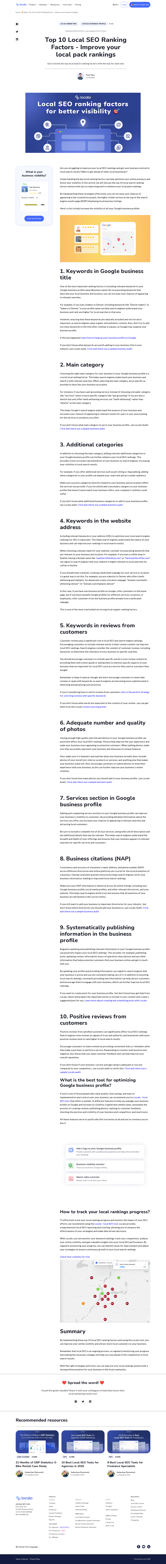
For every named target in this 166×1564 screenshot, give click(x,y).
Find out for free (34, 218)
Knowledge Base (137, 1513)
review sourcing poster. (95, 706)
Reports (52, 1520)
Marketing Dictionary (138, 1510)
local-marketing (68, 24)
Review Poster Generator (84, 1524)
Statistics (109, 1503)
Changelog (135, 1520)
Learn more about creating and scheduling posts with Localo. (116, 1000)
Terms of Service (22, 1559)
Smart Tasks (79, 1506)
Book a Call (110, 1526)
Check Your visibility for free (75, 1256)
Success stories (136, 1507)
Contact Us (110, 1522)
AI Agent (109, 1506)
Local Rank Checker (82, 1517)
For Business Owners (57, 1534)
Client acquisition (112, 1510)
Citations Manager (82, 1503)
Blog (132, 1500)
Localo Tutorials (136, 1517)
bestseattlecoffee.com (137, 558)
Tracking (52, 1503)
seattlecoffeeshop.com (108, 558)
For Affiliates (53, 1537)
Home (18, 12)
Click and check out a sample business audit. (110, 348)
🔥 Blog (24, 12)
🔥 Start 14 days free (140, 4)
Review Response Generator (85, 1527)
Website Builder (81, 1510)
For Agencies (59, 1527)
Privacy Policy (35, 1559)
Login (124, 4)
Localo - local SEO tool (106, 1223)
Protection (52, 1510)
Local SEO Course (137, 1503)
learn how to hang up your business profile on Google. (108, 337)
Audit (51, 1506)
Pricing (78, 4)
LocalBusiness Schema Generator (87, 1520)
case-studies (23, 1457)
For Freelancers (57, 1530)
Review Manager (55, 1516)
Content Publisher (55, 1513)
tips (65, 1457)
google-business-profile (94, 24)
